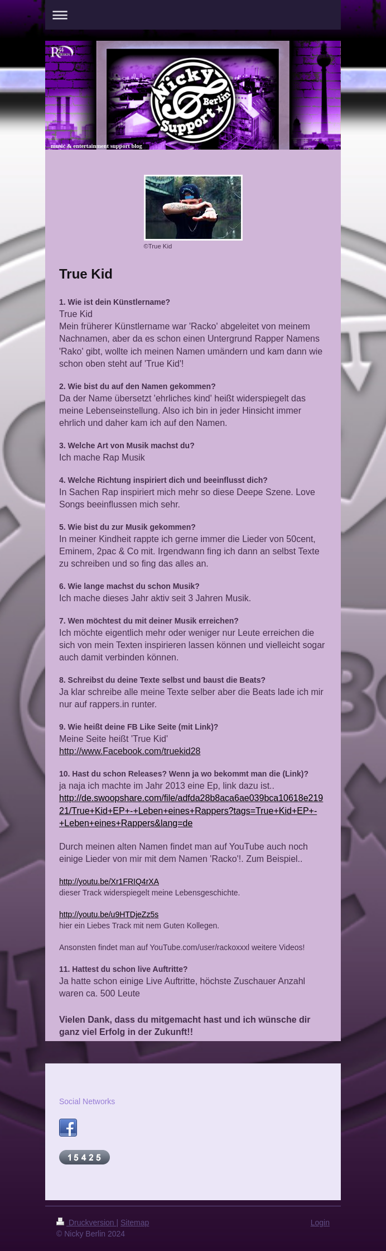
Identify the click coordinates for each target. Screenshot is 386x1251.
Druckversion (86, 1222)
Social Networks (87, 1101)
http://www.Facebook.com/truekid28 (129, 751)
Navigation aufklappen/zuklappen (193, 15)
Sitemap (134, 1222)
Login (320, 1222)
